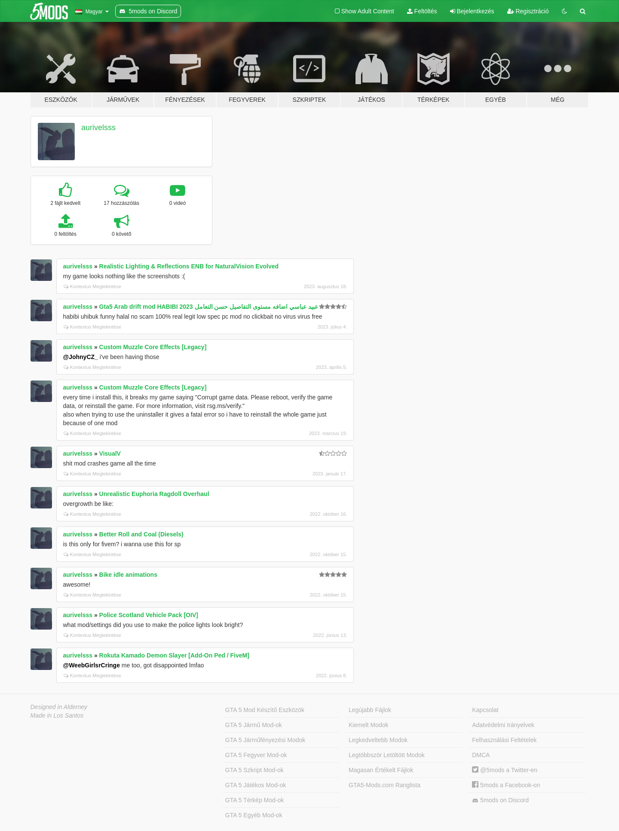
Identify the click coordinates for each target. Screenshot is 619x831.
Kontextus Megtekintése (92, 286)
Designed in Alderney (59, 706)
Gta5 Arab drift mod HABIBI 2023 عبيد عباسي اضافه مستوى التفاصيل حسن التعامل (208, 306)
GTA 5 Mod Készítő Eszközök (264, 709)
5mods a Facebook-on (506, 785)
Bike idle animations (128, 574)
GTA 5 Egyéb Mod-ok (253, 815)
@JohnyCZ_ (80, 356)
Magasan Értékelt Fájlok (381, 770)
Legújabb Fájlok (370, 709)
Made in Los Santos (57, 715)
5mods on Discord (500, 800)
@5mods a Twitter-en (504, 770)
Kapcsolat (485, 709)
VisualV (110, 453)
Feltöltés (422, 11)
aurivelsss (98, 127)
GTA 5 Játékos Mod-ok (255, 785)
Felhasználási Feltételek (504, 740)
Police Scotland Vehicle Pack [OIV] (148, 615)
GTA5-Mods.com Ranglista (384, 785)
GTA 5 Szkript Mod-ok (254, 770)
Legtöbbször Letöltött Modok (387, 755)
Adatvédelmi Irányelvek (503, 724)
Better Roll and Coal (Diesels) (141, 534)
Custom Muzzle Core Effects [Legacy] (153, 347)
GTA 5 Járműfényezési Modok (265, 740)
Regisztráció (528, 11)
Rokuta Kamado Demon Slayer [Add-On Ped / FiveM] (174, 655)
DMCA (481, 755)
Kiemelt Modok (369, 724)
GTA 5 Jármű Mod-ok (253, 724)
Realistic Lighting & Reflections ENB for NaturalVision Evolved (189, 266)
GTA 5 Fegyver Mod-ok (256, 755)
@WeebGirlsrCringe (91, 665)
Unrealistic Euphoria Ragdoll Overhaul (154, 493)
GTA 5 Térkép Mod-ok (254, 800)
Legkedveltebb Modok (378, 740)
